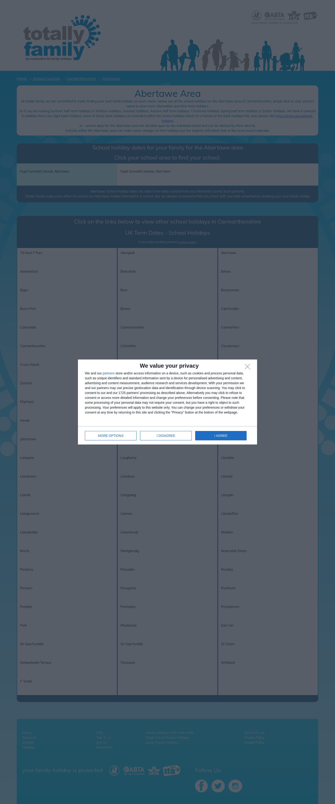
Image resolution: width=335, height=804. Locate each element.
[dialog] (167, 402)
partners (108, 373)
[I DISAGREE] (248, 368)
